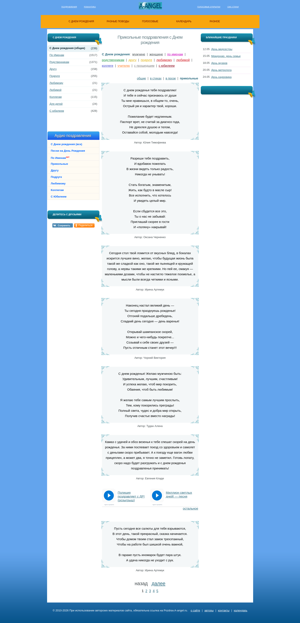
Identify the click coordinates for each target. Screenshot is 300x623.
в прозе (171, 78)
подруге (146, 60)
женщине (156, 54)
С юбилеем (57, 110)
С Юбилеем (59, 196)
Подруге (55, 76)
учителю (124, 65)
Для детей (56, 103)
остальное (190, 508)
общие (141, 78)
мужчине (138, 54)
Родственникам (59, 62)
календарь (183, 21)
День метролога (221, 70)
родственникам (113, 60)
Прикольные (59, 163)
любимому (164, 60)
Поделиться (85, 225)
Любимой (55, 89)
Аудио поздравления (72, 136)
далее (158, 583)
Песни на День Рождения (68, 150)
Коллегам (56, 96)
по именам (175, 54)
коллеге (107, 65)
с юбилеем (167, 65)
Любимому (56, 83)
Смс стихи (233, 7)
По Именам (57, 55)
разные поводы (118, 21)
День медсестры (221, 49)
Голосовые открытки (208, 7)
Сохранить (64, 225)
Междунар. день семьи (226, 56)
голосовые (150, 21)
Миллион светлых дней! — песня (179, 494)
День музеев (219, 63)
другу (132, 60)
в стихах (156, 78)
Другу (53, 69)
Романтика (90, 7)
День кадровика (221, 77)
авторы (208, 610)
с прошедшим (144, 65)
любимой (183, 60)
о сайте (195, 610)
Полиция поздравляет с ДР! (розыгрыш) (131, 496)
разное (215, 21)
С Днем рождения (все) (66, 144)
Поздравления (69, 7)
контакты (223, 610)
